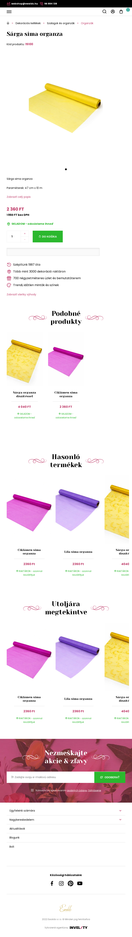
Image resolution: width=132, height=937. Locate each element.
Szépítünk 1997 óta (23, 264)
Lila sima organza (78, 552)
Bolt (11, 847)
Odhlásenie (94, 790)
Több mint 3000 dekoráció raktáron (36, 271)
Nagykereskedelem (21, 820)
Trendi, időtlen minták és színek (33, 285)
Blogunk (14, 837)
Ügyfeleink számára (22, 810)
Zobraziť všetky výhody (21, 294)
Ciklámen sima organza (65, 394)
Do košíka (49, 236)
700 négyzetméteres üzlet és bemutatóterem (44, 278)
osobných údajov (77, 790)
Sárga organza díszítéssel (24, 394)
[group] (31, 529)
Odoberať (109, 777)
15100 (29, 44)
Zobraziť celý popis (19, 197)
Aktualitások (17, 828)
